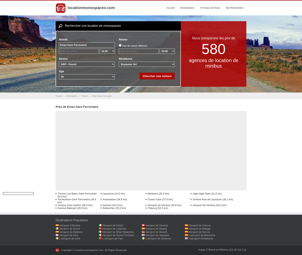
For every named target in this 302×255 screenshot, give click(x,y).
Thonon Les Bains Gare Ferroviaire (77, 193)
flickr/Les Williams (218, 249)
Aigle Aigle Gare (202, 193)
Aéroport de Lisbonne (114, 228)
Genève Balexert (67, 208)
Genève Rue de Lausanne (207, 199)
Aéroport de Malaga (200, 228)
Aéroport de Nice (68, 235)
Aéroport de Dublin (112, 225)
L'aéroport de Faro (112, 238)
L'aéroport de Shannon (158, 238)
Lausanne (108, 193)
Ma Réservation (234, 7)
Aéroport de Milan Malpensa (118, 232)
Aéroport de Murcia (199, 232)
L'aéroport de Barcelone (202, 235)
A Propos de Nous (210, 7)
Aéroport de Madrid (156, 228)
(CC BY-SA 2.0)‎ (237, 249)
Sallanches (109, 208)
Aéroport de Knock (69, 228)
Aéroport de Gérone (200, 225)
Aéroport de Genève (159, 205)
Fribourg (152, 208)
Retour (123, 39)
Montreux (153, 193)
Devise (63, 58)
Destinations (187, 7)
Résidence (125, 58)
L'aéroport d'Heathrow (201, 238)
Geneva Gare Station (69, 205)
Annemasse (109, 199)
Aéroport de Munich (156, 232)
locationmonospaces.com (91, 8)
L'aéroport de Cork (70, 238)
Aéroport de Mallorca (71, 232)
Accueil (171, 7)
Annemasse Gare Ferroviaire (74, 199)
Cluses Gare (154, 199)
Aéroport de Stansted (157, 235)
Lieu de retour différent (134, 45)
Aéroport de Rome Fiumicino (118, 235)
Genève (107, 205)
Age (61, 71)
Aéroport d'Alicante (69, 225)
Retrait (63, 39)
